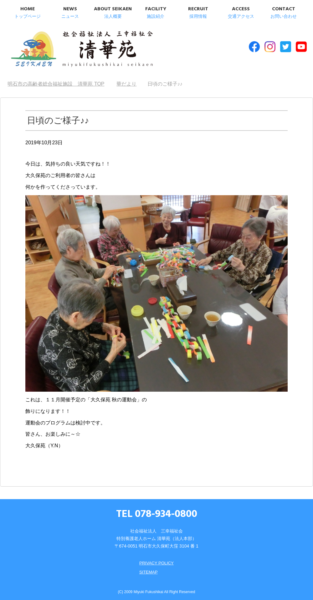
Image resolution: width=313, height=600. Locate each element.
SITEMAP (147, 569)
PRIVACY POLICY (156, 560)
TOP (56, 81)
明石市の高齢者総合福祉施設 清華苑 (71, 49)
